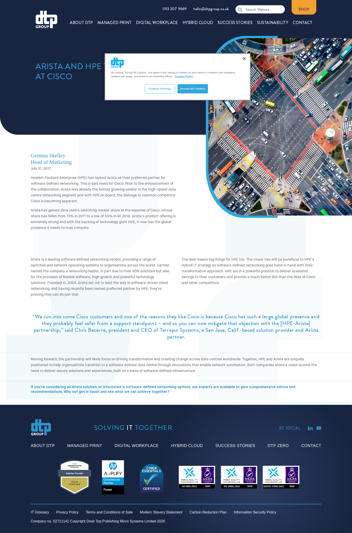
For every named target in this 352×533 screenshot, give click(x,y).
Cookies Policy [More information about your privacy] (184, 76)
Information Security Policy (255, 512)
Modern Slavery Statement (161, 512)
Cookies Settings (159, 88)
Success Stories (235, 445)
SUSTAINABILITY (272, 10)
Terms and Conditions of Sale (109, 512)
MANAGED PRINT (114, 10)
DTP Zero (278, 445)
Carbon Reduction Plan (208, 512)
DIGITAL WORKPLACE (157, 10)
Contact (311, 445)
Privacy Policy (67, 512)
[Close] (244, 59)
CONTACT (302, 10)
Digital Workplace (137, 445)
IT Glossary (40, 512)
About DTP (43, 445)
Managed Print (84, 445)
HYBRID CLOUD (198, 10)
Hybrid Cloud (187, 445)
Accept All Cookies (192, 88)
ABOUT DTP (81, 10)
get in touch (89, 412)
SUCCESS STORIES (235, 10)
